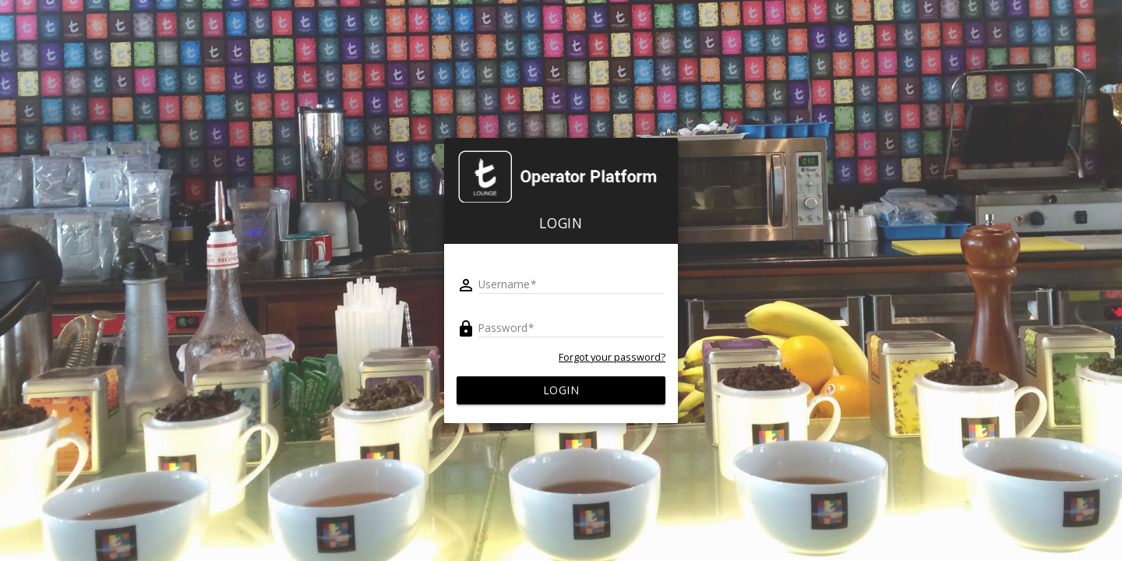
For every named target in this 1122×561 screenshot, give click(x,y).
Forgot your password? (612, 357)
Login (561, 390)
